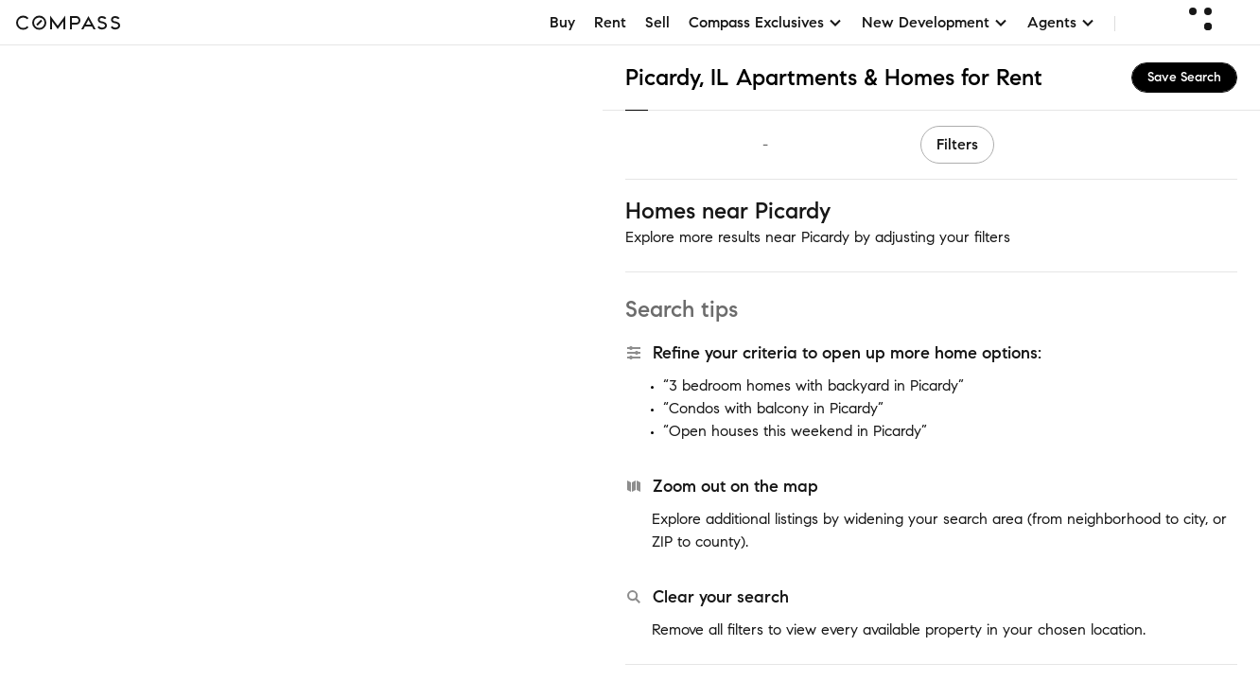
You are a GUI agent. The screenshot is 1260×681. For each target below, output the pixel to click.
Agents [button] (1061, 22)
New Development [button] (935, 22)
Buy (562, 22)
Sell (657, 22)
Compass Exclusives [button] (766, 22)
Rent (610, 22)
